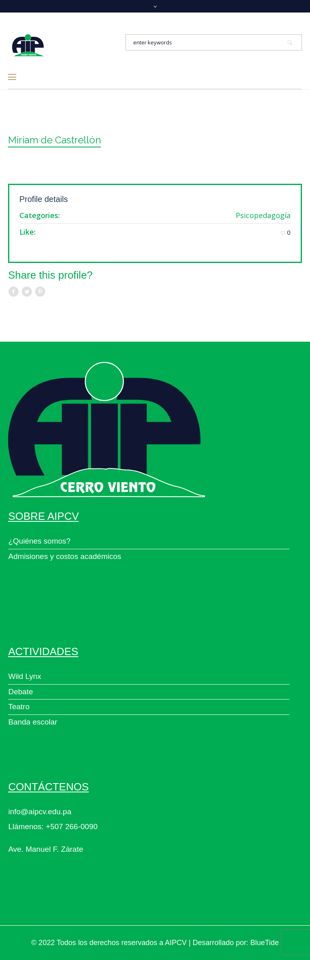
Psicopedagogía (263, 215)
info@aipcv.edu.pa (39, 811)
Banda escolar (32, 722)
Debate (20, 691)
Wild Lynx (24, 676)
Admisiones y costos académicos (64, 556)
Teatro (18, 706)
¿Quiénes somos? (39, 541)
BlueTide (264, 943)
